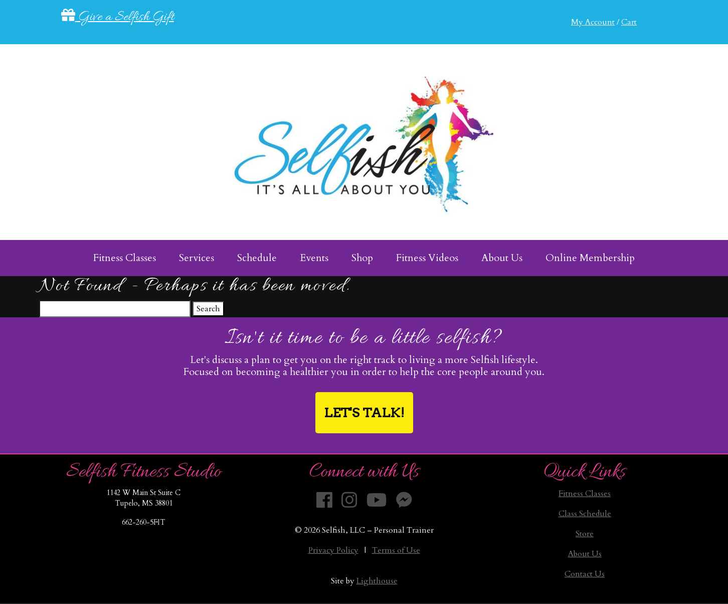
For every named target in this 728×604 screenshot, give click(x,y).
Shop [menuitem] (362, 258)
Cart (629, 22)
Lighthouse (377, 580)
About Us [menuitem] (501, 258)
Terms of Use (396, 550)
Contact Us (585, 573)
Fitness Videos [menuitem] (427, 258)
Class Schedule (585, 513)
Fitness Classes (585, 493)
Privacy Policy (333, 550)
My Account (593, 22)
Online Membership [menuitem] (590, 258)
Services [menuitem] (196, 258)
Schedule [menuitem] (257, 258)
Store (585, 533)
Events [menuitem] (314, 258)
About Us (585, 553)
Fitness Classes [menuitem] (124, 258)
